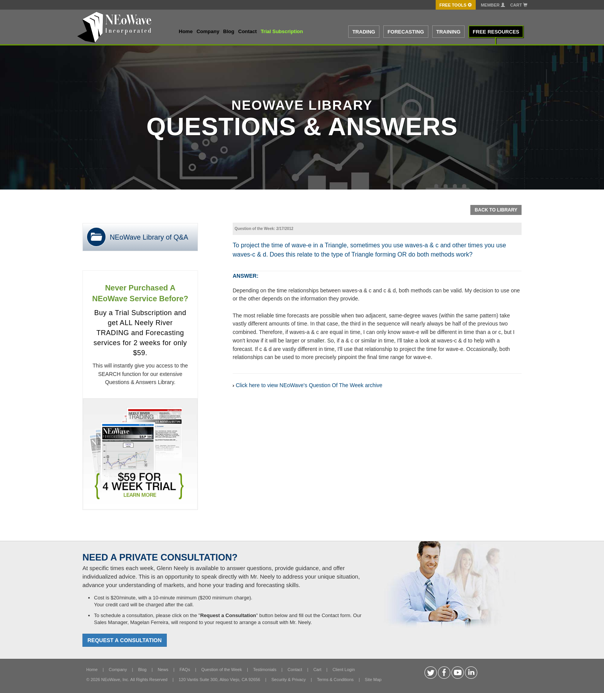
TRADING (363, 32)
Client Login (343, 669)
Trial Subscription (282, 31)
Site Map (373, 679)
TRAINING (448, 32)
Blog (228, 31)
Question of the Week (221, 669)
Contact (247, 31)
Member (493, 5)
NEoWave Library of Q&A (149, 237)
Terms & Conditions (335, 679)
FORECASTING (406, 32)
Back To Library (496, 210)
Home (186, 31)
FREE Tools (456, 5)
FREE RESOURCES (496, 32)
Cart (518, 5)
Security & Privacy (288, 679)
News (163, 669)
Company (207, 31)
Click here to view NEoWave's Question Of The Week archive (309, 385)
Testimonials (265, 669)
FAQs (185, 669)
